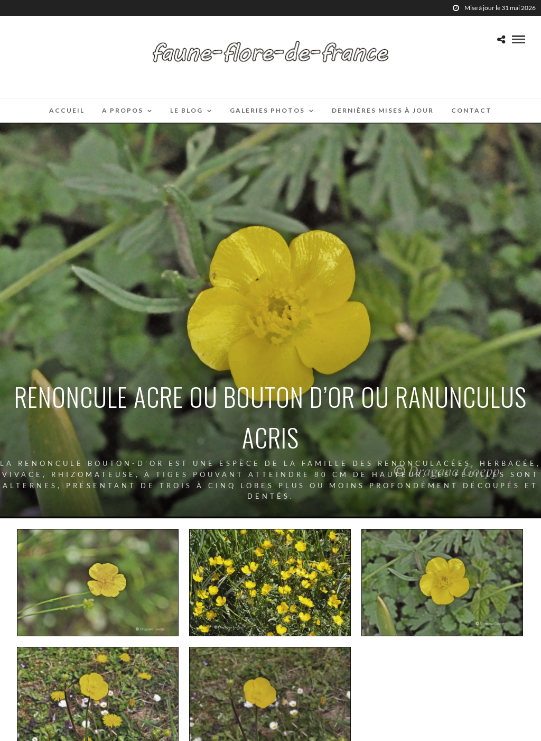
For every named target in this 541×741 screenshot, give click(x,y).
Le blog (186, 110)
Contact (471, 110)
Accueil (67, 110)
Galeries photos (267, 110)
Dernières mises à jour (383, 110)
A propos (122, 110)
